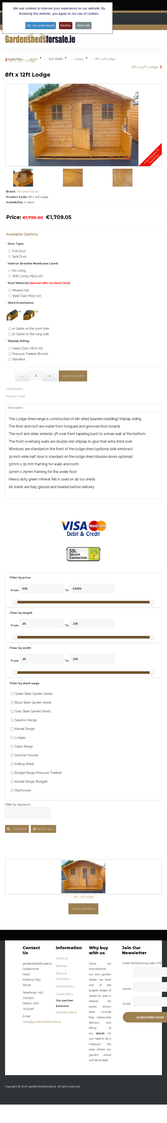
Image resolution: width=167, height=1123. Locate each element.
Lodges (18, 737)
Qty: (10, 374)
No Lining (17, 270)
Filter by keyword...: (19, 804)
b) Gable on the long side (28, 334)
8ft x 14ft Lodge (145, 67)
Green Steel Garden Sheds (32, 693)
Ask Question (14, 388)
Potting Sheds (22, 764)
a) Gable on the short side (28, 328)
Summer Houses (25, 755)
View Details (83, 909)
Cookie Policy (64, 994)
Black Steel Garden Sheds (31, 702)
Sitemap (61, 966)
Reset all (43, 829)
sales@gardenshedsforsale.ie (42, 1021)
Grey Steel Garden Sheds (31, 711)
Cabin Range (22, 746)
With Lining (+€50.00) (25, 276)
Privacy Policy (65, 986)
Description (15, 407)
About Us (62, 958)
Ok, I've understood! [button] (40, 25)
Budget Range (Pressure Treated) (36, 772)
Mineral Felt (18, 290)
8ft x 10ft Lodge (22, 60)
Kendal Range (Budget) (29, 781)
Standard (16, 359)
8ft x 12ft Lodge (83, 896)
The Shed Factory (28, 191)
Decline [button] (66, 25)
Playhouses (21, 790)
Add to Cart (73, 376)
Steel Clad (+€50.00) (24, 296)
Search (17, 829)
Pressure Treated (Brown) (28, 354)
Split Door (17, 256)
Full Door (17, 251)
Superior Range (24, 720)
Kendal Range (23, 729)
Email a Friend (15, 396)
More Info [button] (83, 25)
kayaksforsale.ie (66, 1012)
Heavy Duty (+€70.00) (25, 348)
